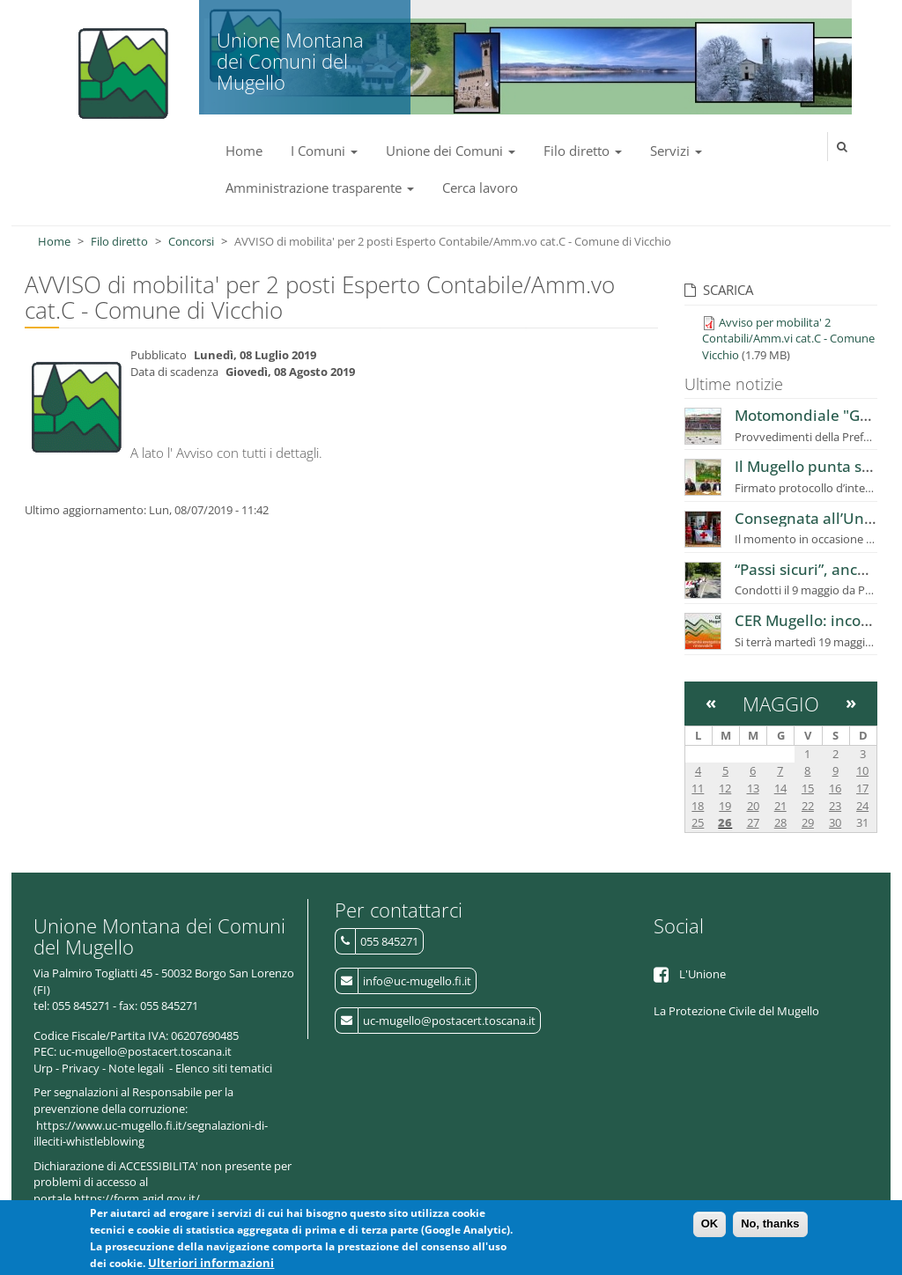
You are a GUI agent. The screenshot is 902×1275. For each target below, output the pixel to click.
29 (808, 822)
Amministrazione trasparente (320, 187)
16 (835, 788)
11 (697, 788)
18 (697, 806)
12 (725, 788)
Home (244, 150)
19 (725, 806)
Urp (43, 1068)
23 (835, 806)
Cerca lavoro (480, 187)
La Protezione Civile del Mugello (736, 1011)
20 (753, 806)
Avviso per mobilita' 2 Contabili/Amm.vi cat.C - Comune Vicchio (788, 338)
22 (808, 806)
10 (862, 770)
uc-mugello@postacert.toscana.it (449, 1020)
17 (862, 788)
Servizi (676, 150)
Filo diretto (582, 150)
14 (780, 788)
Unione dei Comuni (450, 150)
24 (862, 806)
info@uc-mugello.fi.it (417, 981)
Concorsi (191, 241)
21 (780, 806)
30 (835, 822)
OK (710, 1227)
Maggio (781, 703)
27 (753, 822)
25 (697, 822)
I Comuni (324, 150)
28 (780, 822)
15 (808, 788)
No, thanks (770, 1227)
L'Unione (702, 974)
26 (725, 822)
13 (753, 788)
